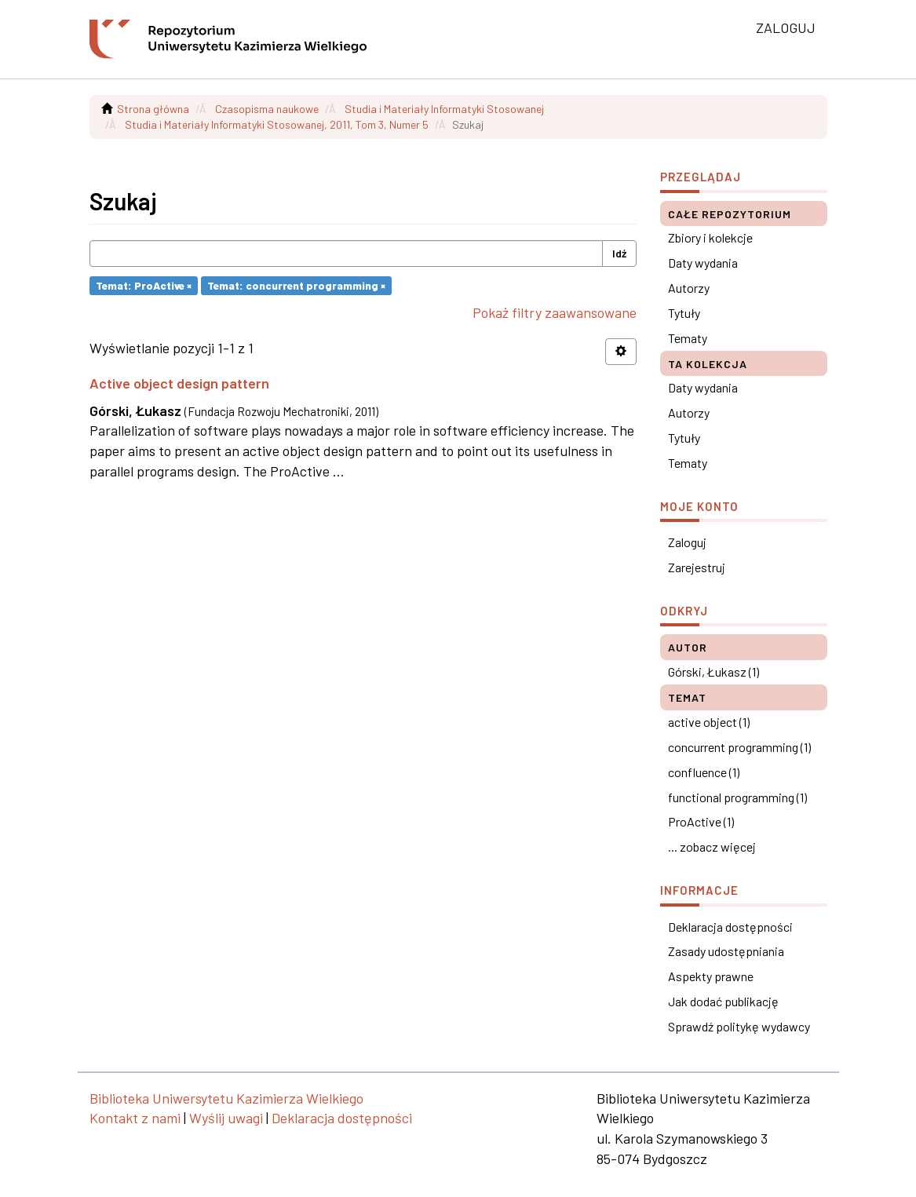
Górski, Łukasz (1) (713, 671)
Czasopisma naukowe (267, 108)
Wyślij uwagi (226, 1117)
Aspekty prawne (711, 976)
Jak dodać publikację (723, 1001)
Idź (619, 253)
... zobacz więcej (712, 846)
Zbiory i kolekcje (710, 237)
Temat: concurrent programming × (296, 285)
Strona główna (153, 108)
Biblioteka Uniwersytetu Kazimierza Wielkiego (226, 1098)
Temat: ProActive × (144, 285)
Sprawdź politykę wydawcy (739, 1026)
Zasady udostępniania (726, 950)
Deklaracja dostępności (730, 926)
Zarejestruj (696, 567)
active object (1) (709, 721)
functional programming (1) (737, 797)
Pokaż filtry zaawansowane (555, 312)
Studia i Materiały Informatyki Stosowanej (444, 108)
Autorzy (689, 287)
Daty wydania (703, 262)
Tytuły (684, 312)
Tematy (687, 337)
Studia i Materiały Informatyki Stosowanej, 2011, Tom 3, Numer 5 (277, 124)
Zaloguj (687, 542)
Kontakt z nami (135, 1117)
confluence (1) (703, 772)
